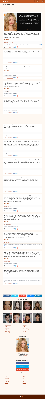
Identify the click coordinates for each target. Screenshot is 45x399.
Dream (24, 381)
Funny (6, 376)
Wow (8, 107)
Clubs (7, 261)
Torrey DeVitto (25, 328)
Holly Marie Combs (26, 329)
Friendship (7, 378)
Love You (11, 42)
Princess (9, 242)
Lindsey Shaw (7, 331)
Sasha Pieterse (6, 39)
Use (6, 73)
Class (6, 91)
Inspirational (7, 374)
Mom (7, 242)
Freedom (24, 383)
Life (23, 378)
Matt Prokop (7, 329)
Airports (8, 186)
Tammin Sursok (8, 325)
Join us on (22, 363)
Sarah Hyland (7, 328)
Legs (8, 91)
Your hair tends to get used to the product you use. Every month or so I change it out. (21, 67)
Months (8, 73)
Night (5, 261)
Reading (5, 277)
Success (24, 376)
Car (9, 132)
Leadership (7, 381)
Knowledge (7, 384)
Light (7, 277)
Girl (8, 42)
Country (5, 168)
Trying (8, 150)
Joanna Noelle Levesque (9, 332)
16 (5, 47)
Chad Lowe (24, 331)
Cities (8, 57)
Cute (4, 107)
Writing (8, 168)
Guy (6, 107)
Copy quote (10, 47)
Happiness (24, 384)
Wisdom (24, 379)
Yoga (4, 91)
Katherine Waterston (8, 326)
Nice (7, 224)
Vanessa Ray (25, 325)
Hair (4, 73)
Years (11, 168)
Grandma (5, 186)
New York (5, 57)
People (11, 186)
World (10, 206)
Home (5, 206)
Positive (6, 383)
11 (5, 62)
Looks (10, 150)
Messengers (12, 57)
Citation (25, 355)
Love (23, 374)
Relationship (6, 42)
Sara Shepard (25, 326)
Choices (7, 206)
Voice (10, 224)
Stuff (9, 261)
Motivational (7, 379)
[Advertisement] (22, 8)
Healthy (5, 150)
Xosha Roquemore (26, 332)
